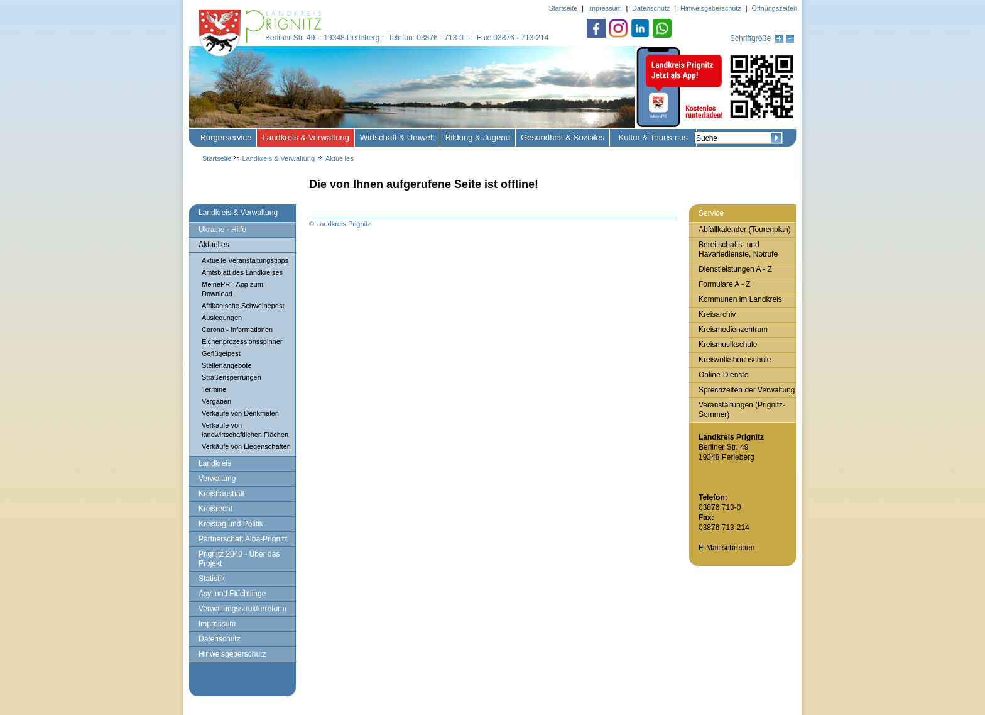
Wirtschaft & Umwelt (397, 137)
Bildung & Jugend (477, 137)
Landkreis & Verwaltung (305, 137)
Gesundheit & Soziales (562, 137)
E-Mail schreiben (726, 547)
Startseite (216, 158)
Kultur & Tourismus (652, 137)
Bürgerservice (225, 137)
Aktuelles (339, 158)
